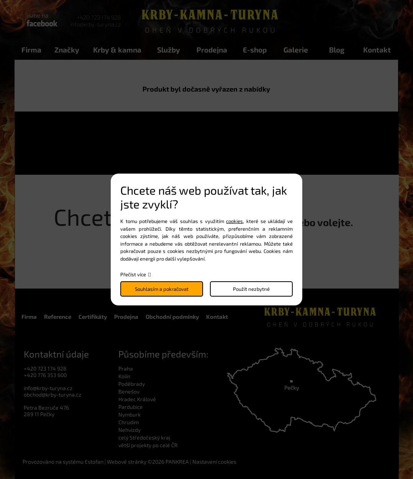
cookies (234, 221)
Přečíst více (133, 274)
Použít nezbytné (251, 289)
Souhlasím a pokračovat (161, 289)
